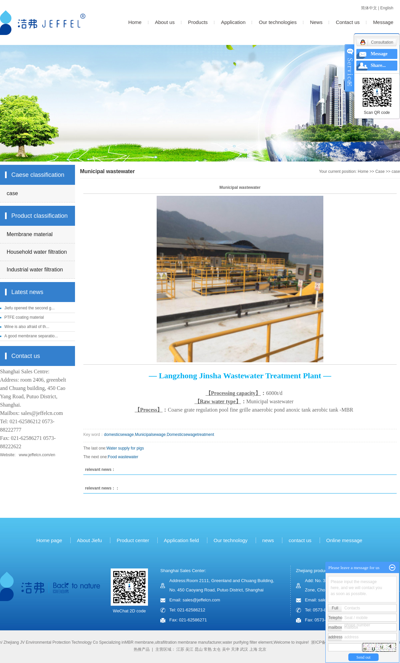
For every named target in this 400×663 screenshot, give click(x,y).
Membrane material (30, 234)
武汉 (244, 649)
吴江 (189, 649)
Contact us (348, 22)
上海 (253, 649)
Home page (49, 540)
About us (165, 22)
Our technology (231, 540)
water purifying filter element (247, 642)
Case (380, 171)
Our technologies (277, 22)
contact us (300, 540)
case (12, 193)
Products (198, 22)
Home (135, 22)
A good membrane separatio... (31, 336)
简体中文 (369, 8)
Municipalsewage (150, 434)
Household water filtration (37, 252)
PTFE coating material (24, 317)
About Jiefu (89, 540)
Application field (181, 540)
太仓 (217, 649)
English (386, 8)
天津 (235, 649)
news (268, 540)
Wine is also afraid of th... (26, 326)
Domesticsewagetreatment (190, 434)
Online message (345, 540)
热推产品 (142, 649)
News (316, 22)
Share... (378, 65)
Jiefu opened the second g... (29, 308)
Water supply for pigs (125, 448)
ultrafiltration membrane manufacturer (188, 642)
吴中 (226, 649)
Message (383, 22)
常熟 (208, 649)
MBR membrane (139, 642)
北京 (262, 649)
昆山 (199, 649)
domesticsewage (119, 434)
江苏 (180, 649)
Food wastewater (123, 457)
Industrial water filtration (35, 269)
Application (233, 22)
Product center (133, 540)
